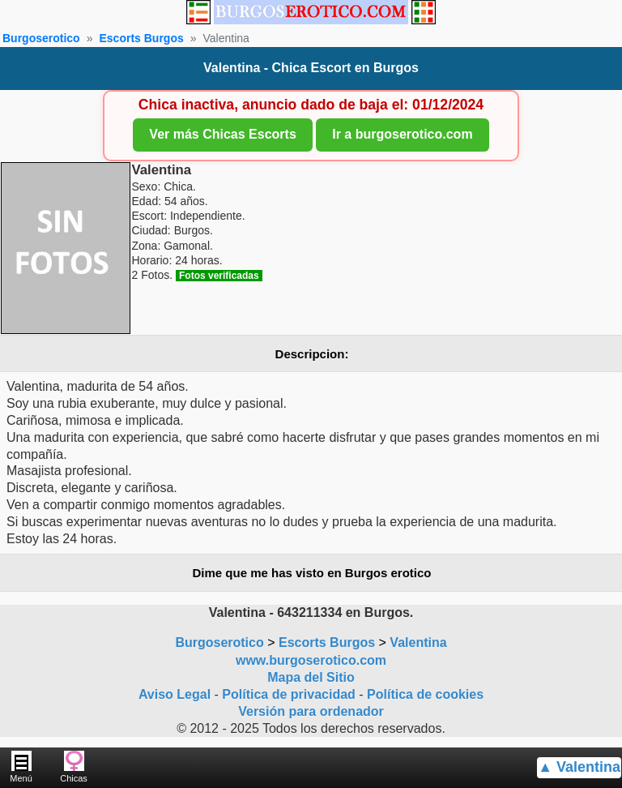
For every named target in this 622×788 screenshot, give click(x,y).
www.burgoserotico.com (311, 660)
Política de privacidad (289, 694)
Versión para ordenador (311, 711)
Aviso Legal (174, 694)
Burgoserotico (41, 38)
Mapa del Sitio (311, 677)
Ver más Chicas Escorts (222, 134)
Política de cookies (425, 694)
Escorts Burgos (141, 38)
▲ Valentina (579, 767)
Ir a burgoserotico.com (402, 134)
